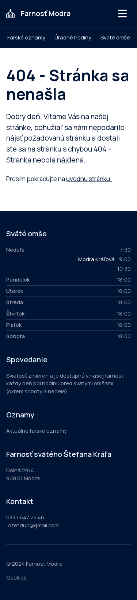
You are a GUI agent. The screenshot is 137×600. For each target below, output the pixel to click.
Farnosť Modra (46, 13)
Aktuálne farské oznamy (36, 430)
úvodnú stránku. (89, 179)
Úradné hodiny (72, 37)
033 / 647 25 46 (25, 517)
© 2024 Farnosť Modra (34, 563)
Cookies (16, 577)
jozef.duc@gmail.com (32, 525)
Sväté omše (115, 37)
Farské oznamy (26, 37)
